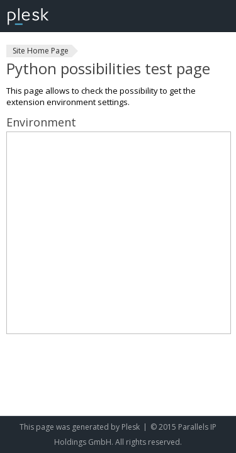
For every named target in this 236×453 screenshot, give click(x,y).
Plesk (130, 427)
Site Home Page (41, 50)
